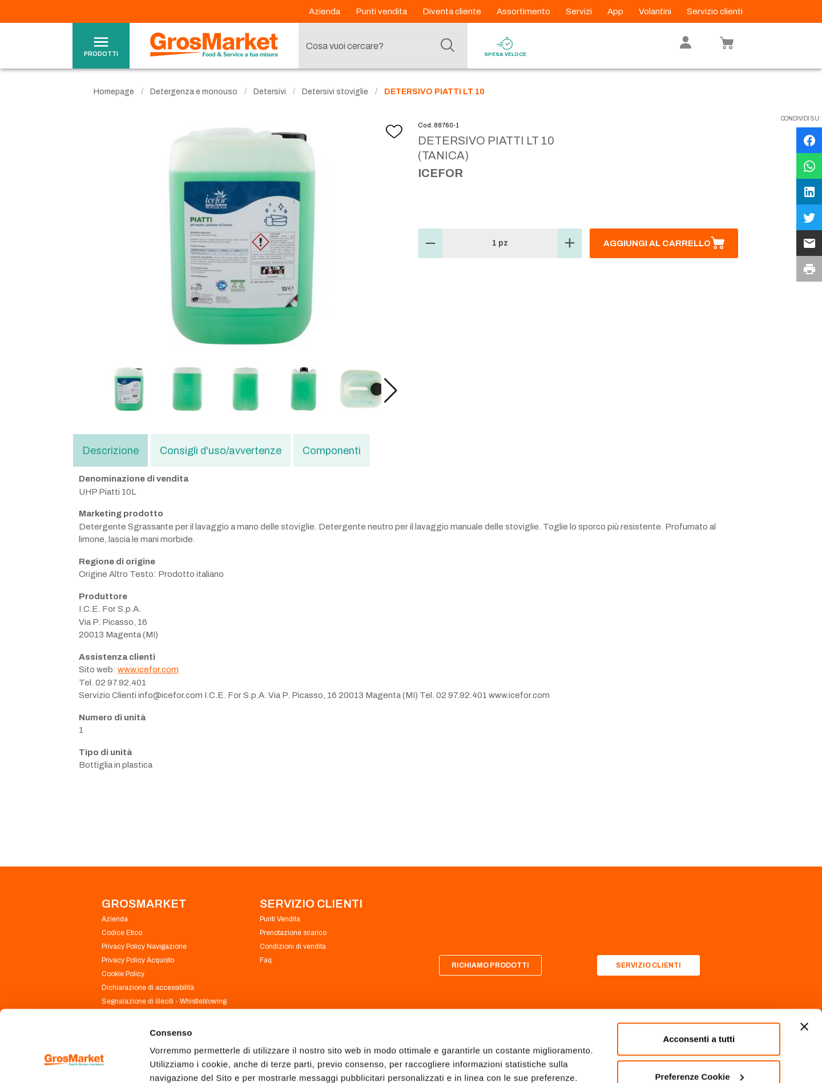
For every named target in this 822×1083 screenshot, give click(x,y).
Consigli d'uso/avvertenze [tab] (220, 450)
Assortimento (524, 11)
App (616, 11)
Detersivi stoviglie (335, 91)
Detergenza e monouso (193, 91)
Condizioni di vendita (293, 946)
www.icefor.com (148, 669)
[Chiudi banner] (804, 965)
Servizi (580, 11)
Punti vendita (382, 11)
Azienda (325, 11)
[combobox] (380, 45)
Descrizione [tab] (110, 450)
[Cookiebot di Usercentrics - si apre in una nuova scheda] (74, 1060)
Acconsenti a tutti (699, 977)
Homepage (114, 91)
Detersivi (269, 91)
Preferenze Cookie (187, 1048)
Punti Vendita (280, 919)
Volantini (656, 11)
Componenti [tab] (332, 450)
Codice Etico (122, 933)
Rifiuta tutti (699, 1052)
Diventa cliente (452, 11)
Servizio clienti (715, 11)
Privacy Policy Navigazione (144, 946)
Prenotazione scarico (293, 933)
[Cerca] (447, 46)
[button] (390, 390)
